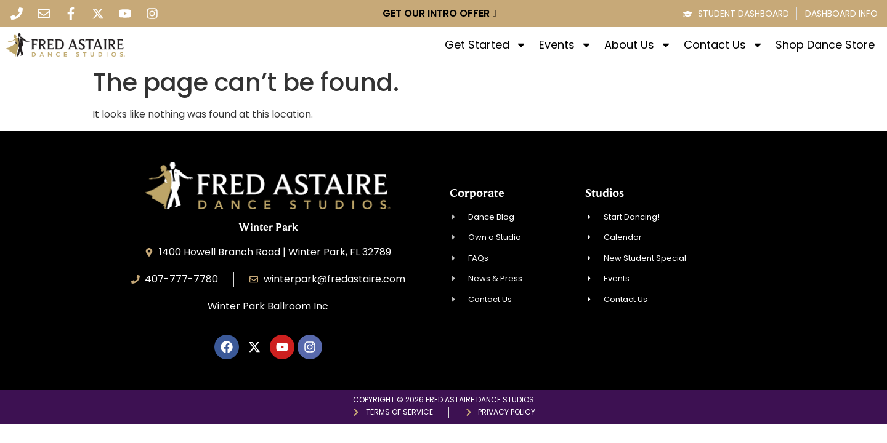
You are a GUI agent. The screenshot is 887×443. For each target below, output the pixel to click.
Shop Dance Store (825, 45)
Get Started (486, 45)
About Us (637, 45)
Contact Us (723, 45)
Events (565, 45)
